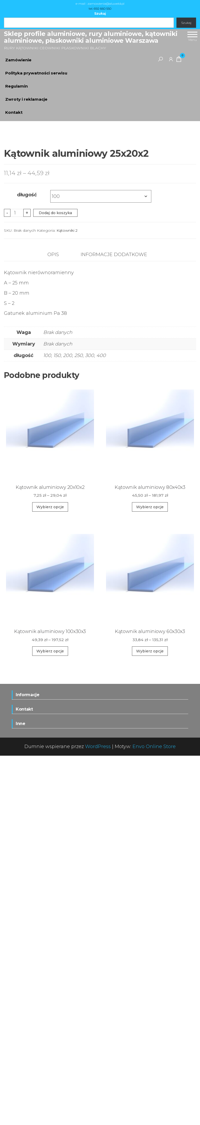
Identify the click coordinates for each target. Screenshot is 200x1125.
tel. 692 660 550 (100, 8)
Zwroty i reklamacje (26, 99)
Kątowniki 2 (67, 599)
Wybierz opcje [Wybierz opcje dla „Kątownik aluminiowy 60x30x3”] (150, 1020)
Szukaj (100, 13)
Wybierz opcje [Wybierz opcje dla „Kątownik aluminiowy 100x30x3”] (50, 1020)
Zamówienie (18, 59)
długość (27, 564)
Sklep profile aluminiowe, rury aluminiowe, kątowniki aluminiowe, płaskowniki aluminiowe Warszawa (90, 37)
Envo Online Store (154, 1116)
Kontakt (14, 112)
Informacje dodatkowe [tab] (114, 624)
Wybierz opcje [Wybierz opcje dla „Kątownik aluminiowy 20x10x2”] (50, 876)
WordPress (98, 1116)
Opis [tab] (53, 624)
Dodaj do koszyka (55, 582)
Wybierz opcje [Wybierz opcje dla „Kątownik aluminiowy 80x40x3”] (150, 876)
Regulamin (16, 86)
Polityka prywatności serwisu (36, 73)
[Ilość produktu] (16, 582)
